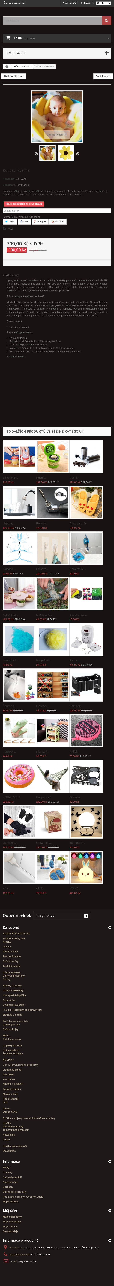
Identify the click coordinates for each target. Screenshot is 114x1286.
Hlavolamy (9, 1134)
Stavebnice (9, 1150)
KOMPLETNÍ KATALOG (16, 933)
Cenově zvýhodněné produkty (20, 1064)
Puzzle (6, 1139)
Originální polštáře (13, 1005)
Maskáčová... (44, 614)
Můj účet (10, 1210)
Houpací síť (43, 797)
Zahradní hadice (12, 1089)
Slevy (6, 1167)
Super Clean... (79, 614)
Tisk (10, 229)
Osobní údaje (10, 1231)
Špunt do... (9, 705)
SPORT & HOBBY (13, 1084)
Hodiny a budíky (12, 985)
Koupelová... (10, 660)
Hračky (7, 941)
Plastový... (42, 705)
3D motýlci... (77, 842)
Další (78, 153)
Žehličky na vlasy (13, 1053)
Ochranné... (10, 842)
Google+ (40, 221)
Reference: (9, 178)
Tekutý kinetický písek (15, 1130)
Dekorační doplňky (14, 975)
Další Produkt (103, 76)
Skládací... (9, 569)
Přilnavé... (42, 569)
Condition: (9, 185)
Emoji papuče (78, 523)
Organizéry (9, 1000)
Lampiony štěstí (12, 1069)
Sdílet (24, 221)
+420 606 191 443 (40, 1254)
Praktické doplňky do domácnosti (22, 1009)
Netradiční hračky (13, 1126)
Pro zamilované (12, 956)
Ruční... (41, 477)
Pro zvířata (9, 1079)
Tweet (10, 221)
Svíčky (6, 979)
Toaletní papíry (11, 966)
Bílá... (6, 888)
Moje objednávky (12, 1216)
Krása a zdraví (11, 1050)
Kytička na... (10, 614)
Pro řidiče (8, 1074)
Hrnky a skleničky (13, 990)
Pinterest (58, 221)
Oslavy (7, 946)
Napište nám (70, 3)
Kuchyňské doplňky (14, 995)
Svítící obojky (11, 1029)
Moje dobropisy (12, 1221)
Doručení (8, 1187)
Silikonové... (10, 477)
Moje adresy (10, 1226)
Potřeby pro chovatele (15, 1021)
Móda (6, 1035)
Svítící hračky (11, 961)
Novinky (7, 1172)
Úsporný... (9, 523)
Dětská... (75, 888)
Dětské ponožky (12, 1039)
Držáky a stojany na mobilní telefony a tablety (29, 1118)
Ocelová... (76, 797)
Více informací (10, 275)
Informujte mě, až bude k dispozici (21, 216)
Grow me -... (44, 842)
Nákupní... (76, 705)
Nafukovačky (10, 951)
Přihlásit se (87, 3)
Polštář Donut (11, 797)
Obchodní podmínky (14, 1191)
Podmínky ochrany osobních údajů (23, 1196)
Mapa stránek (10, 1201)
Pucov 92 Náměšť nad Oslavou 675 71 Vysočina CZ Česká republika (61, 1247)
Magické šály (10, 1094)
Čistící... (41, 888)
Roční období (10, 1098)
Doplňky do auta (12, 1045)
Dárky (6, 1108)
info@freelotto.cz (27, 1261)
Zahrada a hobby (12, 1014)
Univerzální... (78, 569)
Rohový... (42, 523)
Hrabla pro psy (11, 1024)
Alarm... (74, 660)
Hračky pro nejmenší (15, 1146)
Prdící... (74, 751)
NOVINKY (8, 1060)
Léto (5, 1102)
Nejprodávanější (12, 1177)
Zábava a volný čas (14, 938)
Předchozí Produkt (14, 76)
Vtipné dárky (10, 1112)
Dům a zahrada (11, 972)
